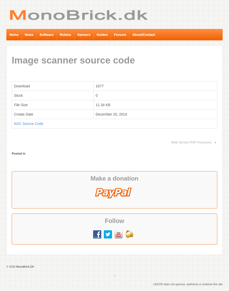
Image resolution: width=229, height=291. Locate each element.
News (29, 35)
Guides (102, 35)
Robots (65, 35)
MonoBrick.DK (25, 266)
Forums (120, 35)
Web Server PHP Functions (191, 142)
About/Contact (143, 35)
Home (14, 35)
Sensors (83, 35)
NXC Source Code (28, 124)
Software (47, 35)
